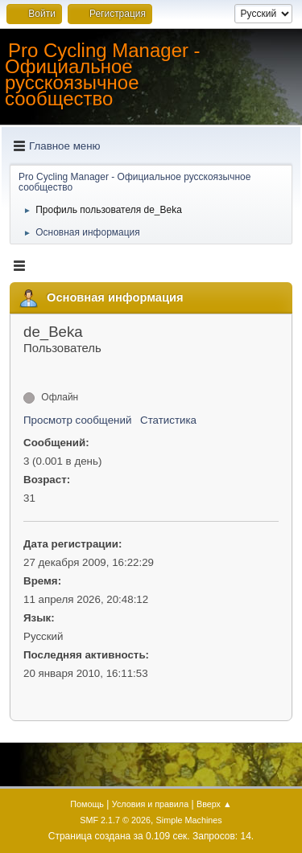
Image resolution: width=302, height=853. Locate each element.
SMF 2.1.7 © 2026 (115, 820)
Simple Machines (189, 820)
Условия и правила (150, 804)
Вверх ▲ (214, 804)
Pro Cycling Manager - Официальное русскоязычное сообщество (103, 74)
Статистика (168, 420)
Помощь (87, 804)
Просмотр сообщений (77, 420)
